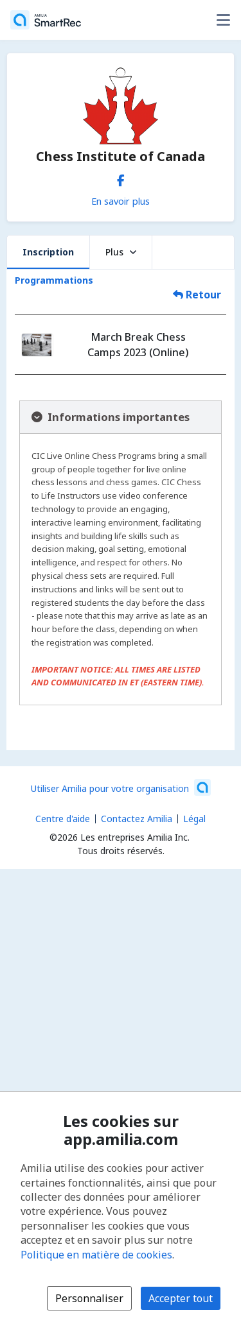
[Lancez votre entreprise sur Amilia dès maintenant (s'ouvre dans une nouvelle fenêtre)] (121, 787)
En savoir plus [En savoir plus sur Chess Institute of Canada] (120, 200)
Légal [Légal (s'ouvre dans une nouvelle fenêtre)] (194, 818)
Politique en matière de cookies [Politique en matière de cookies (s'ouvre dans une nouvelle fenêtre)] (96, 1255)
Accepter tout (180, 1298)
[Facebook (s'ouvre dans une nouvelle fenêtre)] (121, 178)
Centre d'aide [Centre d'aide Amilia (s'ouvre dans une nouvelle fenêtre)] (62, 818)
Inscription (48, 252)
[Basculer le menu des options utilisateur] (223, 20)
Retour (197, 295)
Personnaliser (89, 1298)
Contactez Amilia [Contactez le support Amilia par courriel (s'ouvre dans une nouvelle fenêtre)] (136, 818)
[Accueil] (45, 20)
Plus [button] (120, 252)
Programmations (54, 280)
